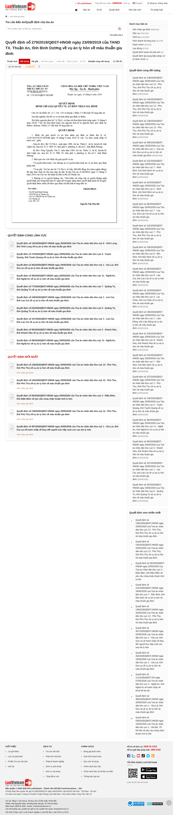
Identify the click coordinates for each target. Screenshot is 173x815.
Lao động (137, 48)
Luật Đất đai (46, 812)
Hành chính (138, 44)
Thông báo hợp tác (92, 776)
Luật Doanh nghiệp (31, 812)
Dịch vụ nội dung (53, 771)
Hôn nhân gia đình (25, 373)
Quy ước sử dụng (91, 761)
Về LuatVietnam (82, 3)
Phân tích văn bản (53, 756)
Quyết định (114, 10)
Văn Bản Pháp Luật (13, 812)
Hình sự (136, 37)
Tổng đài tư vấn (52, 776)
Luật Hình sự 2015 (61, 812)
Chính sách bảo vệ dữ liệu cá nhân (98, 771)
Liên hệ (11, 766)
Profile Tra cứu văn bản (18, 761)
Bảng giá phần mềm (92, 751)
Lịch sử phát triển (15, 756)
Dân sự (136, 33)
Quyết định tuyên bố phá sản (146, 52)
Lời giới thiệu (13, 751)
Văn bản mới (135, 10)
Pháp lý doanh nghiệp (55, 761)
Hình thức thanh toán (92, 756)
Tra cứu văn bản (53, 751)
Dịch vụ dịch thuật (53, 766)
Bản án (86, 10)
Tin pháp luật (156, 10)
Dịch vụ (127, 3)
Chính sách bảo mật (92, 766)
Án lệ (99, 10)
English (137, 3)
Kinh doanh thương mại (144, 41)
